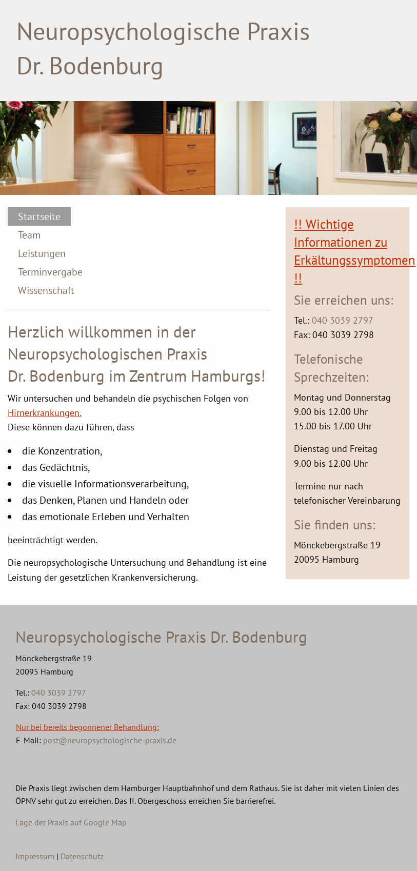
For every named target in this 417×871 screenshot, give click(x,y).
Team (29, 235)
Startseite (39, 216)
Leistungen (42, 253)
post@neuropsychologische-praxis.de (109, 740)
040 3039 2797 (342, 320)
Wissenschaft (46, 290)
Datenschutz (82, 856)
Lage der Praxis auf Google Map (71, 822)
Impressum (34, 856)
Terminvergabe (50, 272)
